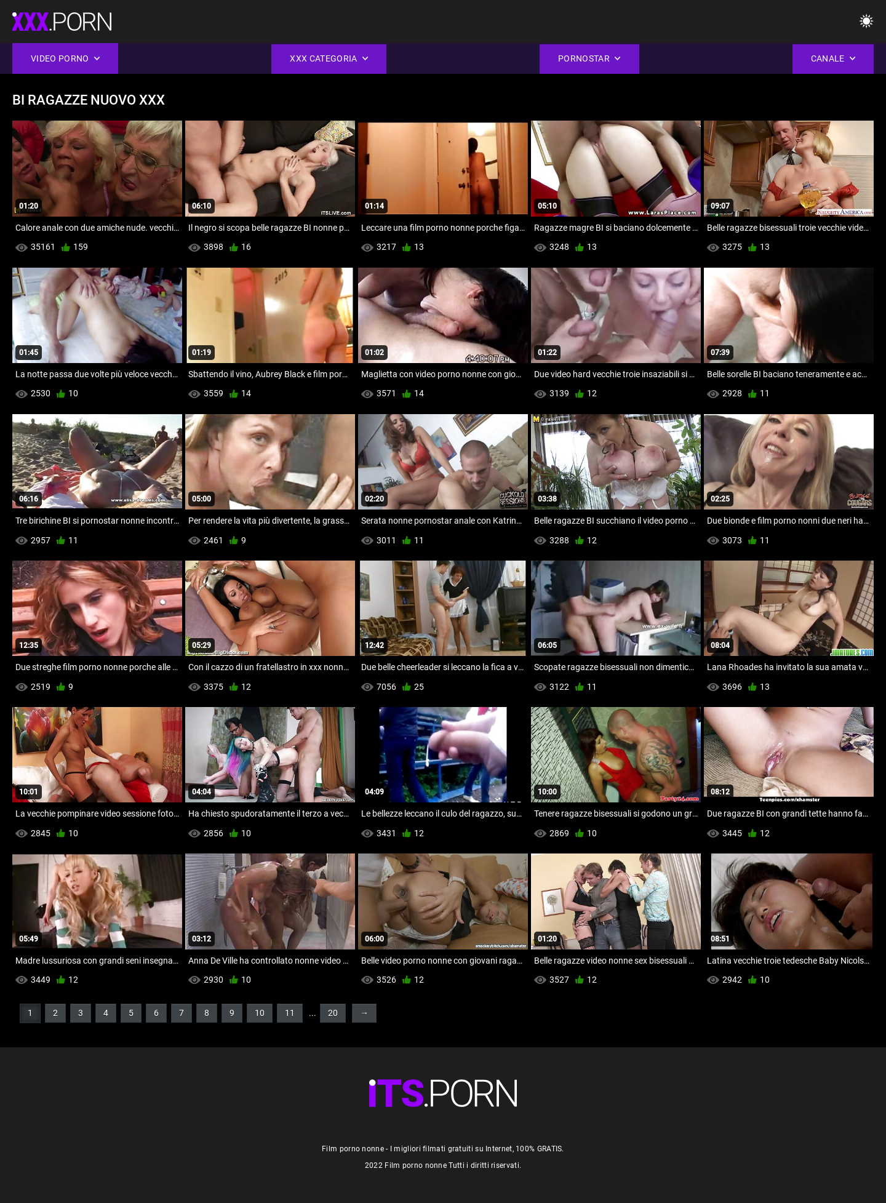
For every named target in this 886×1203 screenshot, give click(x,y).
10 (260, 1013)
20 (333, 1013)
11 (290, 1013)
